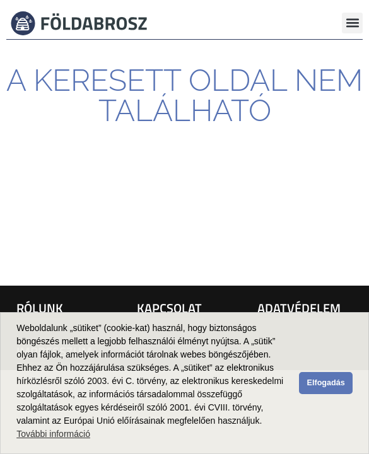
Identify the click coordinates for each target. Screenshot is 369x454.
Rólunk (39, 308)
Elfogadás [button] (326, 382)
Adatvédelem (299, 308)
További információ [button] (53, 434)
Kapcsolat (169, 308)
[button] (352, 23)
